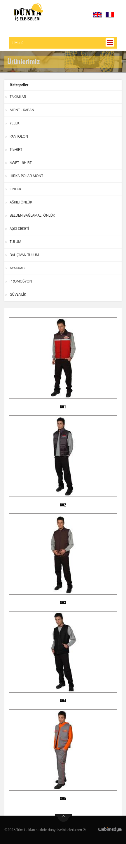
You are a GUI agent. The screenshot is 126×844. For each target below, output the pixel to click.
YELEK (15, 123)
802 (63, 505)
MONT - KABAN (22, 110)
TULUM (15, 241)
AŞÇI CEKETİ (19, 228)
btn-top (63, 818)
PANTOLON (19, 136)
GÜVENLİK (18, 294)
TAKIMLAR (18, 97)
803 (63, 602)
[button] (99, 15)
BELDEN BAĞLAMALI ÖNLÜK (32, 215)
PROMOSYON (21, 281)
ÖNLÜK (15, 189)
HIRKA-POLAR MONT (26, 176)
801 (63, 407)
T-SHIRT (16, 149)
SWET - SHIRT (21, 162)
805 (63, 798)
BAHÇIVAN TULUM (24, 255)
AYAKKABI (17, 268)
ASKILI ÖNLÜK (21, 202)
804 (63, 701)
